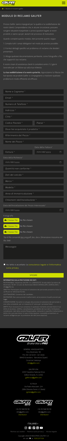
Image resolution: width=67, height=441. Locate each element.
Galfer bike (44, 403)
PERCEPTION (39, 438)
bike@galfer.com (44, 412)
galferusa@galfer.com (33, 378)
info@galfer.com (33, 363)
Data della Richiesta (13, 157)
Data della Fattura (44, 147)
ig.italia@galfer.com (33, 392)
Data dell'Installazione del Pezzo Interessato (24, 205)
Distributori (23, 415)
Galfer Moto (23, 403)
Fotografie (8, 215)
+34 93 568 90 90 (23, 409)
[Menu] (63, 3)
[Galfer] (9, 3)
